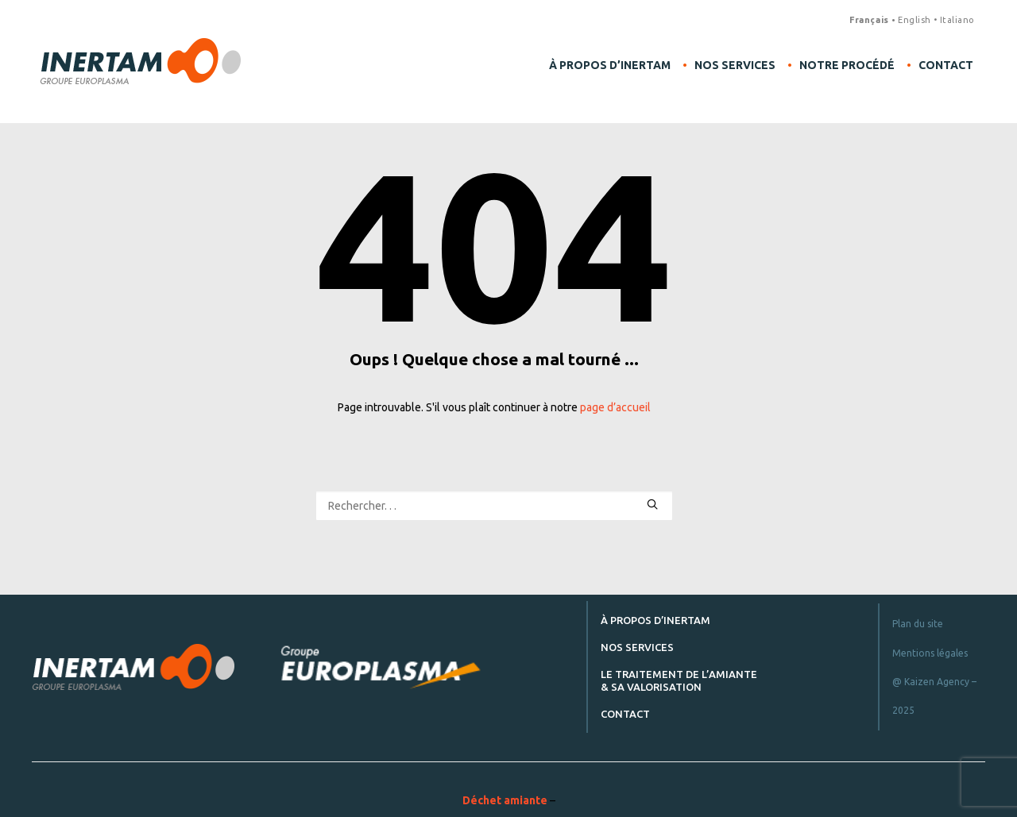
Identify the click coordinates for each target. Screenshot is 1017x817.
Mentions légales (930, 653)
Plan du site (917, 624)
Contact (945, 65)
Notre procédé (847, 65)
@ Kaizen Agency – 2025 (934, 695)
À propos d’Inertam (610, 65)
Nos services (734, 65)
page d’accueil (615, 407)
